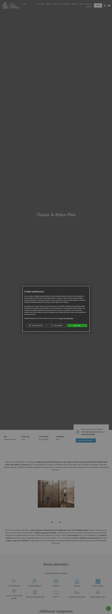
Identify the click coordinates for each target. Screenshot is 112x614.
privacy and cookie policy (66, 318)
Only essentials (56, 325)
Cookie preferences (36, 325)
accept (77, 325)
